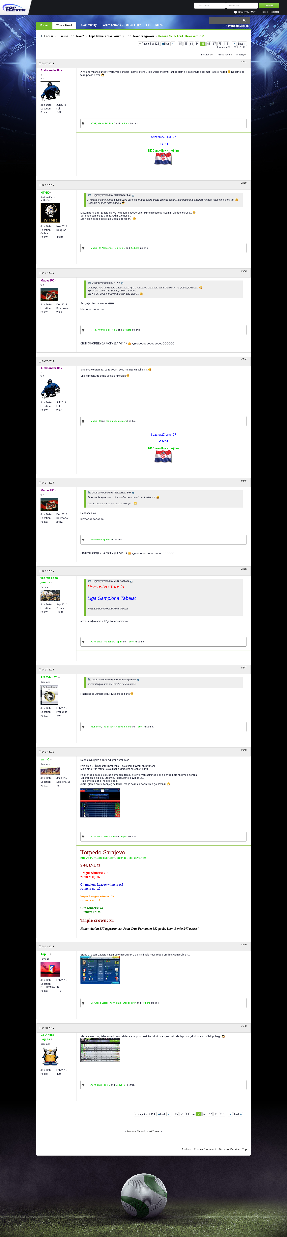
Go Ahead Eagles (99, 1003)
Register (274, 12)
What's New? (64, 25)
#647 (244, 667)
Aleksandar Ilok (110, 248)
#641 (244, 61)
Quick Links (133, 25)
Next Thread (153, 1131)
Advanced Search (237, 25)
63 (191, 43)
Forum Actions (111, 25)
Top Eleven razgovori (140, 36)
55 (186, 43)
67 (214, 43)
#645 (244, 480)
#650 (244, 1026)
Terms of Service (229, 1149)
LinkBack (206, 54)
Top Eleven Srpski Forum (105, 36)
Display (240, 54)
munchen (109, 641)
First (165, 43)
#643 (244, 271)
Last (242, 43)
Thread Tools (223, 54)
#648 (244, 750)
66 (208, 43)
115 (226, 43)
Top (244, 1149)
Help (263, 12)
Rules (159, 25)
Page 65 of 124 (150, 43)
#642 (244, 183)
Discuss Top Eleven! (71, 36)
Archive (186, 1149)
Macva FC (103, 123)
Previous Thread (136, 1131)
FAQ (148, 25)
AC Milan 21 (104, 330)
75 (219, 43)
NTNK (94, 123)
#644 (244, 359)
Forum (44, 25)
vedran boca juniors (116, 421)
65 (202, 43)
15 (180, 43)
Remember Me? (246, 12)
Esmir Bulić (110, 836)
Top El (112, 123)
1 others (124, 123)
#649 (244, 944)
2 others (134, 248)
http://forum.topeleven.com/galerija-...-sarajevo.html (113, 857)
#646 (244, 569)
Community (89, 25)
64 (197, 43)
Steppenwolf (129, 1003)
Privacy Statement (205, 1149)
